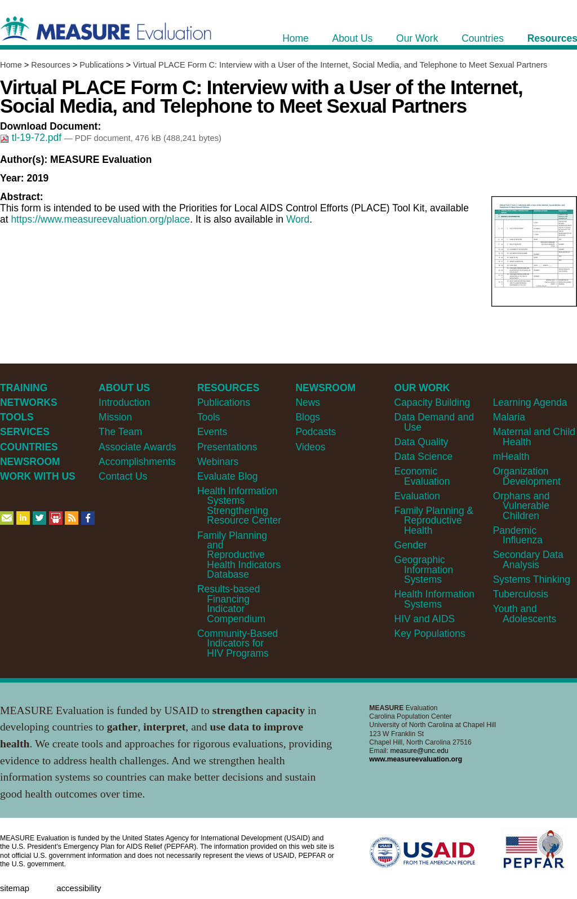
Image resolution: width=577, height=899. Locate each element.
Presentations (227, 447)
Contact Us (123, 476)
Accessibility (78, 888)
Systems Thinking (531, 579)
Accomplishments (137, 461)
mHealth (511, 456)
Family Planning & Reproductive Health (434, 520)
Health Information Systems (434, 598)
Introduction (124, 402)
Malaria (509, 417)
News (307, 402)
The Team (120, 431)
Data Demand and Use (434, 421)
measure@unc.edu (419, 751)
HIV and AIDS (424, 619)
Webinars (217, 461)
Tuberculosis (520, 594)
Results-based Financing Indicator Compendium (231, 603)
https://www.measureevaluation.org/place (100, 219)
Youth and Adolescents (524, 613)
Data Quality (421, 442)
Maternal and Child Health (534, 436)
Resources (50, 64)
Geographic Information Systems (424, 569)
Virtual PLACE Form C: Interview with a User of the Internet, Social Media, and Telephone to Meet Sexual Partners (340, 64)
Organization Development (527, 476)
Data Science (423, 456)
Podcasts (315, 431)
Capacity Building (432, 402)
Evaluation (417, 496)
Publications (101, 64)
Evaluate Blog (227, 476)
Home (11, 64)
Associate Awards (137, 447)
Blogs (307, 417)
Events (212, 431)
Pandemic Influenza (518, 535)
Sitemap (14, 888)
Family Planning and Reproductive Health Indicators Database (239, 555)
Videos (310, 447)
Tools (208, 417)
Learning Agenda (530, 402)
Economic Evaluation (422, 476)
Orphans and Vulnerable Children (521, 505)
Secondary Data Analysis (528, 559)
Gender (410, 545)
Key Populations (429, 633)
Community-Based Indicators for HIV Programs (237, 643)
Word (297, 219)
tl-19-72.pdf (32, 137)
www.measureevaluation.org (415, 759)
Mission (115, 417)
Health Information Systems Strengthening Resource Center (239, 505)
